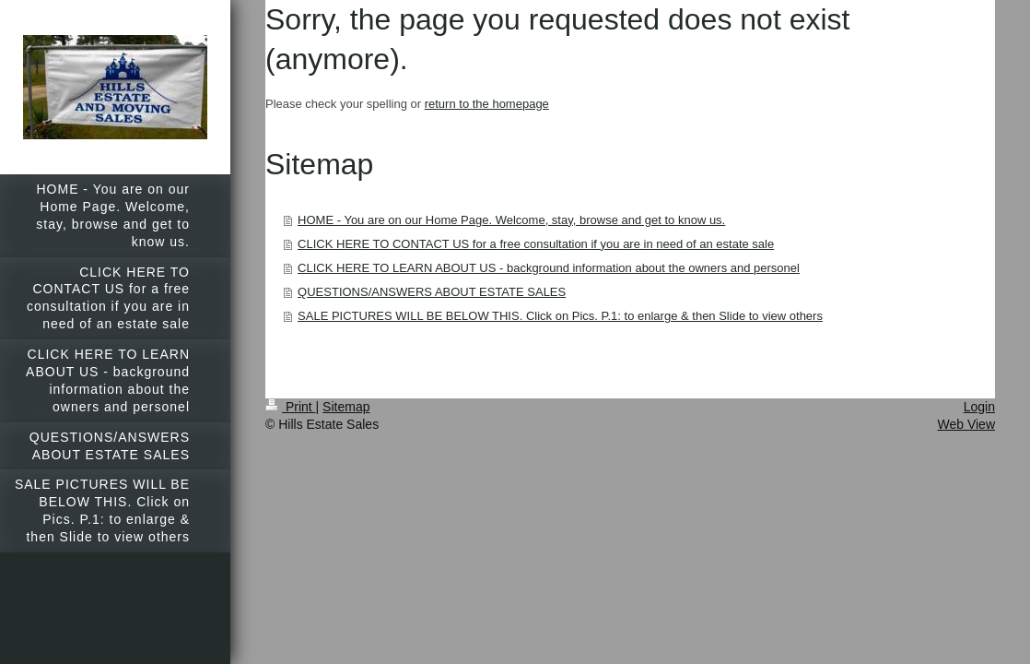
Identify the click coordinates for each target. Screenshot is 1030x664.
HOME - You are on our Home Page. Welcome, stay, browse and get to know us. (511, 220)
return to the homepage (487, 104)
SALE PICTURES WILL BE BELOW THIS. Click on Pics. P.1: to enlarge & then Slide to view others (560, 316)
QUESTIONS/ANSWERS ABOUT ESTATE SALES (432, 292)
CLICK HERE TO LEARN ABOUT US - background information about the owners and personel (549, 268)
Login (979, 406)
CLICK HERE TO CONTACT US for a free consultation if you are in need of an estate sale (536, 244)
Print (290, 406)
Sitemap (345, 406)
